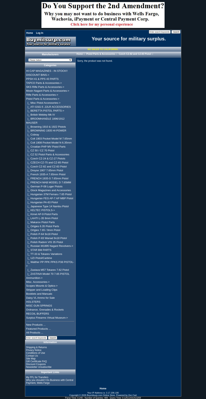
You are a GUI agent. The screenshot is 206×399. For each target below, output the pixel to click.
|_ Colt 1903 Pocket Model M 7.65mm (49, 138)
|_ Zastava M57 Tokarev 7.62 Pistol (47, 269)
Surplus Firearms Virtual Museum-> (47, 317)
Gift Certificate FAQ (36, 361)
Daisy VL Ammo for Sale (40, 297)
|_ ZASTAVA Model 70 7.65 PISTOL (48, 273)
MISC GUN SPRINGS (39, 305)
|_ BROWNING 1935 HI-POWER (46, 130)
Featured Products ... (38, 328)
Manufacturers (50, 54)
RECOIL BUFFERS (37, 313)
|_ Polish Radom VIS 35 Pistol (44, 242)
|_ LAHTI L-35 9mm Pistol (42, 218)
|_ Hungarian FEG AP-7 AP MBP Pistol (49, 198)
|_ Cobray (32, 134)
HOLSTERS (33, 301)
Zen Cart (132, 395)
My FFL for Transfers (37, 377)
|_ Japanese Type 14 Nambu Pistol (47, 206)
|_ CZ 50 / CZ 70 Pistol (40, 150)
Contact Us (32, 355)
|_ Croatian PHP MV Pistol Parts (46, 146)
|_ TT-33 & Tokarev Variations (44, 253)
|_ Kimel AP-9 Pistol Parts (42, 214)
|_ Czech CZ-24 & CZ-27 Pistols (45, 158)
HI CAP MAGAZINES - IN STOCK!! (47, 70)
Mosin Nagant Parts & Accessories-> (47, 90)
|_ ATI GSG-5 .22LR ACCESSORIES (48, 106)
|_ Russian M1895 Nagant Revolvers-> (49, 245)
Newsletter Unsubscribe (39, 367)
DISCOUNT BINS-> (37, 74)
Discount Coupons (36, 364)
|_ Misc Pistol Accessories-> (43, 102)
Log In (39, 33)
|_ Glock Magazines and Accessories (48, 190)
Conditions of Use (35, 353)
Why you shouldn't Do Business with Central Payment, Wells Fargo (49, 381)
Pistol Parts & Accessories (100, 54)
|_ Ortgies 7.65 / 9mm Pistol (43, 230)
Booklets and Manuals (39, 293)
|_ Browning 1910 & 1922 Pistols (46, 126)
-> (42, 98)
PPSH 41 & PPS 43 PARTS (42, 78)
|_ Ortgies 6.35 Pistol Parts (42, 226)
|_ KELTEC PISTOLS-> (40, 210)
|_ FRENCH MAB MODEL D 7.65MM (48, 182)
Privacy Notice (33, 350)
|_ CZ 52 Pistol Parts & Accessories (47, 154)
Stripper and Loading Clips (41, 289)
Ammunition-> (34, 277)
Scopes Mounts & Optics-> (42, 285)
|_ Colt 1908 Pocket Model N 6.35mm (49, 142)
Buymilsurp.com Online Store (101, 395)
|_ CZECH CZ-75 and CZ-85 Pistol (47, 162)
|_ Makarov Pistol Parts (40, 222)
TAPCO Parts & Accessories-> (44, 82)
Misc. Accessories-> (38, 281)
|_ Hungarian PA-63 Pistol (42, 202)
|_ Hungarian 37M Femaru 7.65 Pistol (49, 194)
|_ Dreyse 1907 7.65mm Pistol (44, 170)
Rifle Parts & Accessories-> (42, 94)
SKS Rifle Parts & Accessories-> (45, 86)
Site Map (30, 358)
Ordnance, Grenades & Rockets (45, 309)
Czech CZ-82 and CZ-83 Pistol (135, 54)
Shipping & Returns (36, 347)
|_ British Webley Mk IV (40, 114)
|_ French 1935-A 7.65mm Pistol (45, 174)
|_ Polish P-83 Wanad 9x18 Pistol (46, 238)
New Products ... (36, 324)
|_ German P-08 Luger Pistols (44, 186)
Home (29, 33)
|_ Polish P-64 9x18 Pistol (42, 234)
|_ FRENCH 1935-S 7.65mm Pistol (47, 178)
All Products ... (34, 332)
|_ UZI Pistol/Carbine (39, 258)
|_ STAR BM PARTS (39, 249)
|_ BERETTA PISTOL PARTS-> (45, 110)
